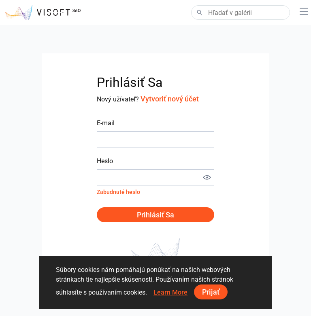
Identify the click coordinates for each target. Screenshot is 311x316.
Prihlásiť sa (155, 215)
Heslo (105, 161)
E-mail (106, 123)
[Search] (240, 12)
